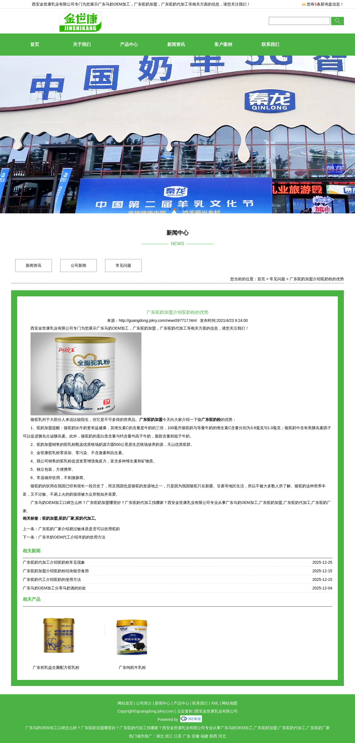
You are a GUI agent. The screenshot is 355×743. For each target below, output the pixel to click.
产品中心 (129, 44)
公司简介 (144, 703)
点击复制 (184, 711)
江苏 (178, 736)
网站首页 (125, 703)
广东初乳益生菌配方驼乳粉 (56, 667)
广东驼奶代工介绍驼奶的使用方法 (52, 579)
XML (215, 703)
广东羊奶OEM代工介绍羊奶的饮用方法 (71, 537)
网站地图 (229, 703)
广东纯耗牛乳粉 (132, 667)
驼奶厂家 (66, 518)
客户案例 (223, 44)
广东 (187, 736)
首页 (34, 44)
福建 (204, 736)
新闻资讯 (176, 44)
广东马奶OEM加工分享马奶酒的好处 (54, 588)
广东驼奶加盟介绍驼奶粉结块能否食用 (56, 571)
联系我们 (270, 44)
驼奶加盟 (50, 518)
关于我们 (82, 44)
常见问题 (123, 265)
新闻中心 (162, 703)
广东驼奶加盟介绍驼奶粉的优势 (317, 279)
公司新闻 (78, 265)
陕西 (213, 736)
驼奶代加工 (85, 518)
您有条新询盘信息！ (322, 4)
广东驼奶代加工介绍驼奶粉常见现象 (54, 562)
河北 (222, 736)
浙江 (169, 736)
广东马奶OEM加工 (114, 4)
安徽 (195, 736)
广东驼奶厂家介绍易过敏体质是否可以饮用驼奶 (79, 529)
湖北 (160, 736)
